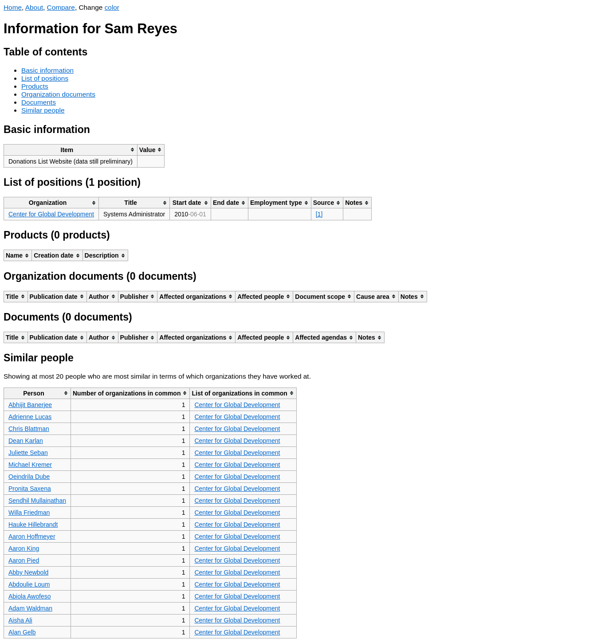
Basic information (47, 70)
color (112, 7)
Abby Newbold (28, 572)
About (34, 7)
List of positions (44, 78)
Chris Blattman (28, 428)
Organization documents (58, 94)
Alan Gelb (21, 632)
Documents (38, 102)
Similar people (43, 110)
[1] (319, 214)
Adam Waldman (30, 608)
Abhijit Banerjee (30, 404)
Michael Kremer (30, 464)
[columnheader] (70, 149)
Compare (61, 7)
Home (13, 7)
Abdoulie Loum (29, 584)
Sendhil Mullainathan (37, 500)
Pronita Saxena (29, 488)
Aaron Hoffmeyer (31, 536)
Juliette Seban (28, 452)
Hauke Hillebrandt (33, 524)
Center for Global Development (51, 214)
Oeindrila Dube (29, 476)
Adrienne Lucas (29, 416)
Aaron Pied (23, 560)
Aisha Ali (20, 620)
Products (34, 86)
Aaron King (23, 548)
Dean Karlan (25, 440)
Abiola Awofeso (29, 596)
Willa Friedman (29, 512)
